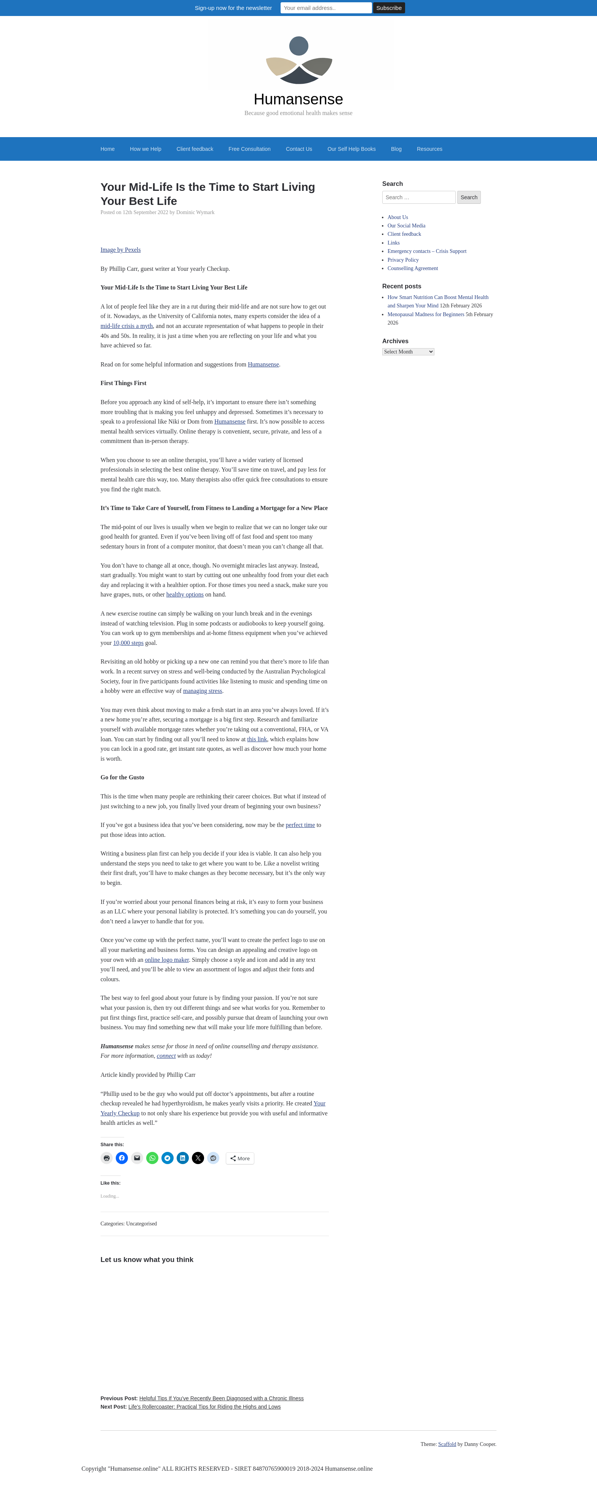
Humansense (298, 99)
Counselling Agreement (413, 268)
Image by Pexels (121, 249)
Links (394, 243)
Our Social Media (407, 226)
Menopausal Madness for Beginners (426, 314)
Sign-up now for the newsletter (233, 8)
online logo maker (167, 959)
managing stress (202, 691)
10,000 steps (128, 643)
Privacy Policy (403, 260)
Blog (396, 149)
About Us (398, 217)
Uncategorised (141, 1224)
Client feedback (195, 149)
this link (257, 739)
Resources (429, 149)
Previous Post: (202, 1398)
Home (108, 149)
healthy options (185, 594)
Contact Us (299, 149)
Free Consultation (249, 149)
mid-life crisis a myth (127, 326)
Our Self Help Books (351, 149)
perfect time (300, 825)
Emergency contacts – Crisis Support (427, 251)
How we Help (145, 149)
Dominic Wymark (195, 212)
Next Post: (191, 1407)
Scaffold (447, 1444)
